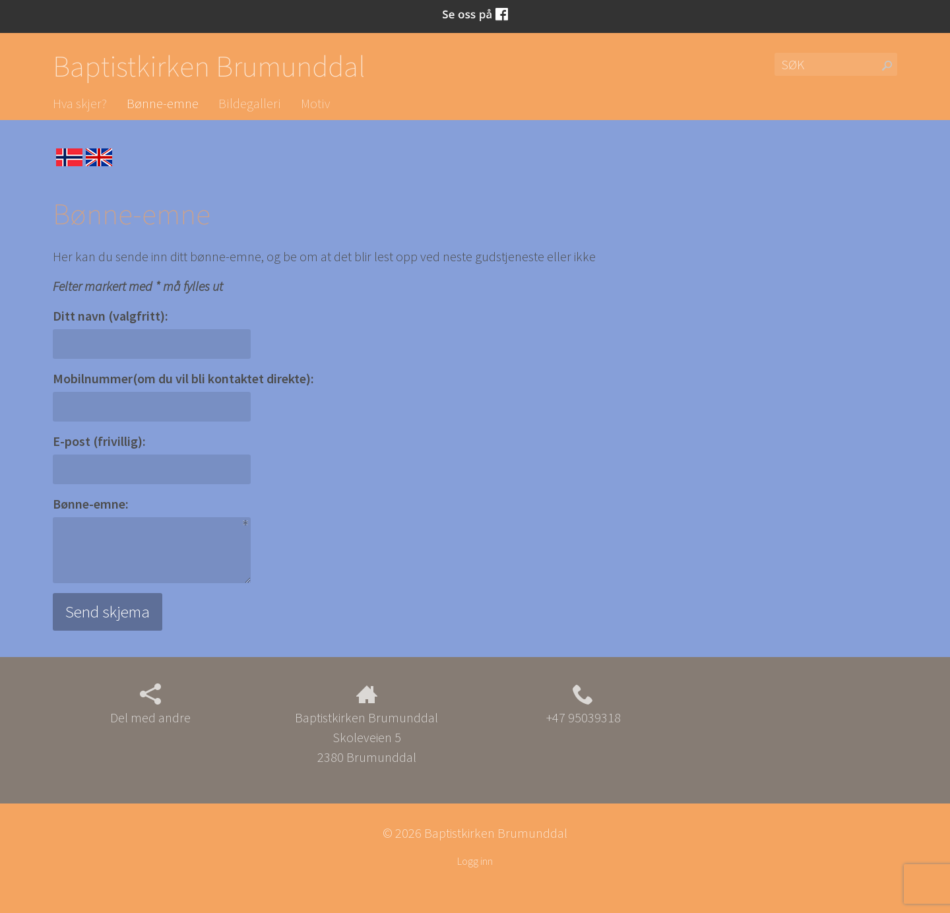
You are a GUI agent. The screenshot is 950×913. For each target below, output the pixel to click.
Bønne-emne (163, 103)
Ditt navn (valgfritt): (110, 315)
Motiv (315, 103)
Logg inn (475, 860)
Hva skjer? (80, 103)
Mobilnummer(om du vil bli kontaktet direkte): (183, 378)
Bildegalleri (249, 103)
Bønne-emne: (91, 503)
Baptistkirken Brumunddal (209, 65)
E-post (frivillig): (99, 441)
